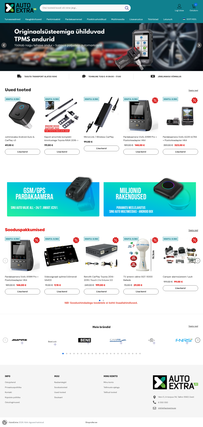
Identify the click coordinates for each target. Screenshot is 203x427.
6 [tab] (81, 355)
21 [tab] (136, 355)
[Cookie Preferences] (4, 422)
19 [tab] (129, 355)
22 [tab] (140, 355)
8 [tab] (88, 355)
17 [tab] (121, 355)
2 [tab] (103, 300)
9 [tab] (92, 355)
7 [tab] (85, 355)
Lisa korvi (19, 151)
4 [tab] (74, 355)
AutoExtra (13, 423)
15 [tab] (114, 355)
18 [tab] (125, 355)
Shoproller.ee (91, 423)
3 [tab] (70, 355)
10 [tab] (96, 355)
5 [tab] (77, 355)
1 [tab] (99, 300)
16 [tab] (118, 355)
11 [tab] (99, 355)
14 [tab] (110, 355)
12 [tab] (103, 355)
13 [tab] (107, 355)
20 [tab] (132, 355)
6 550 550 (163, 404)
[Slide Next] (197, 260)
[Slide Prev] (5, 260)
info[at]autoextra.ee (167, 409)
